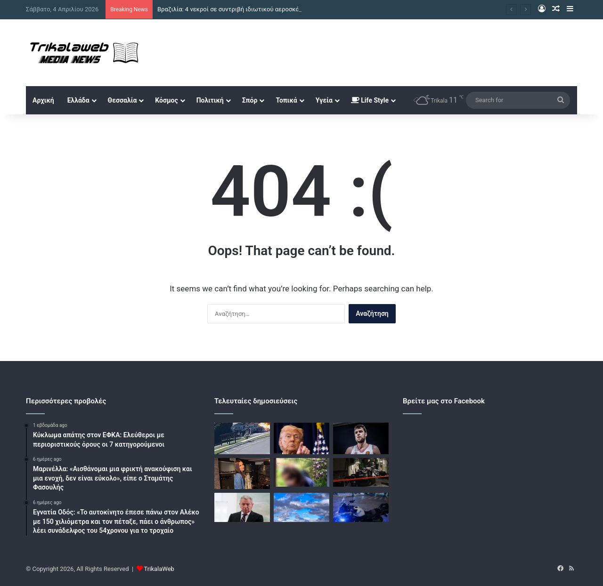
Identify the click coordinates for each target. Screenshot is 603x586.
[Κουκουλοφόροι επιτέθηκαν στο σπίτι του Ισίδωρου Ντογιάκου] (361, 472)
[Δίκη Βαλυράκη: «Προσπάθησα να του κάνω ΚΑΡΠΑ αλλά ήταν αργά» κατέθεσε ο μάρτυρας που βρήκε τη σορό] (242, 507)
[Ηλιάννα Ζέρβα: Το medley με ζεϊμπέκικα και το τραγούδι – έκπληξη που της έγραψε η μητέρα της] (242, 474)
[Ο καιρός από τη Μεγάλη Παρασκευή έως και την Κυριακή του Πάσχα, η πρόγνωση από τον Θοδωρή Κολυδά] (301, 507)
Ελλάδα (78, 100)
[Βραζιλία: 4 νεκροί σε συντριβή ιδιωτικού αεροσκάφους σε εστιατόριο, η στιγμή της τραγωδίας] (242, 438)
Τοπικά (286, 100)
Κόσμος (166, 100)
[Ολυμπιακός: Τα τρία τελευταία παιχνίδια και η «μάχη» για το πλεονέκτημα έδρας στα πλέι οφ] (361, 438)
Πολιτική (210, 100)
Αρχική (43, 100)
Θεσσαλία (122, 100)
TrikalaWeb (159, 568)
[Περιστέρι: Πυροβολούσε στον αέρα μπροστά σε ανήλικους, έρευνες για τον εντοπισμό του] (361, 507)
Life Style (370, 100)
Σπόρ (250, 100)
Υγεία (324, 100)
